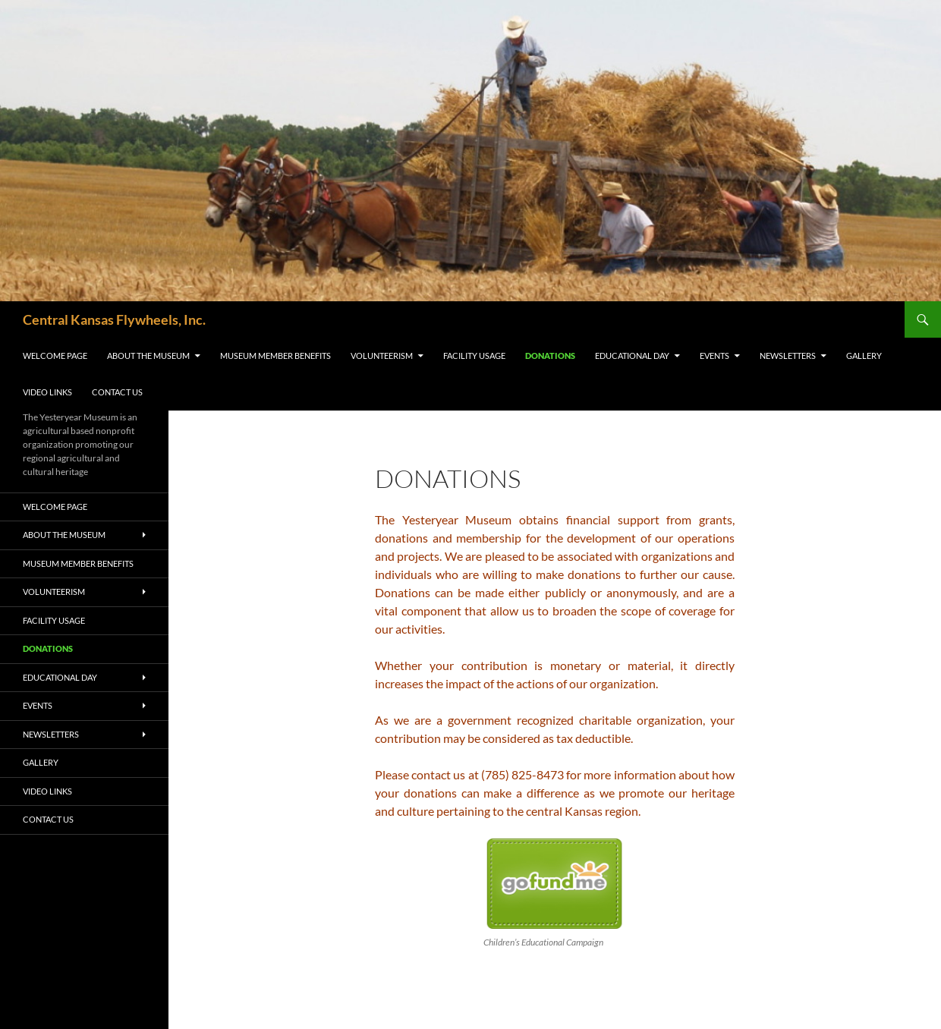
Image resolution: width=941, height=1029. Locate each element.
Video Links (47, 392)
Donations (550, 355)
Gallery (864, 355)
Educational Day (632, 355)
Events (714, 355)
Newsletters (788, 355)
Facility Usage (474, 355)
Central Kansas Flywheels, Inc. (114, 319)
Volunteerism (382, 355)
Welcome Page (55, 355)
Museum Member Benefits (275, 355)
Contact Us (117, 392)
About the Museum (148, 355)
